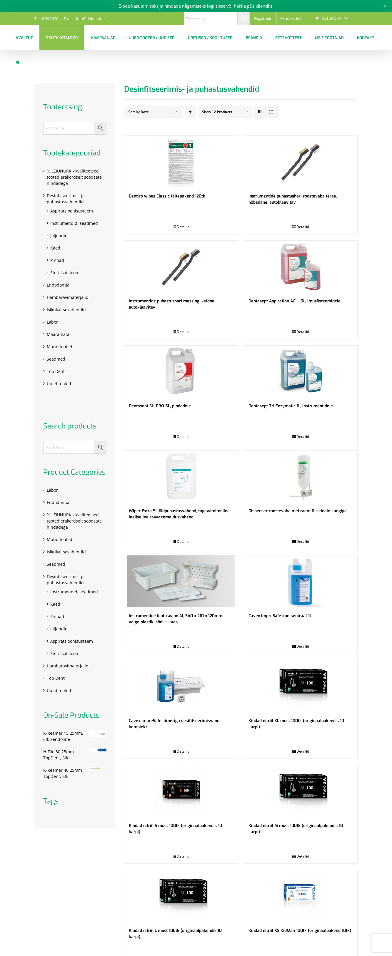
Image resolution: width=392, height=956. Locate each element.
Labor (52, 322)
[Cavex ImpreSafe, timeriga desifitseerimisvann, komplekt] (181, 686)
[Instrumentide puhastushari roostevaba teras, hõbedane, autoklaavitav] (300, 161)
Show (217, 111)
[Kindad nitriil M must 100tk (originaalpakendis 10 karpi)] (300, 791)
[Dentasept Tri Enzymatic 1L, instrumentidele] (300, 371)
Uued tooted (59, 383)
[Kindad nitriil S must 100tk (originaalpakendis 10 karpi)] (181, 791)
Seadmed (56, 359)
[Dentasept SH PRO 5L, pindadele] (181, 371)
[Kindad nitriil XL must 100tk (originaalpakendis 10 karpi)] (300, 686)
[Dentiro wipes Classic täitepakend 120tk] (181, 161)
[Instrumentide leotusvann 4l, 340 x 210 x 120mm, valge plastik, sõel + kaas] (181, 581)
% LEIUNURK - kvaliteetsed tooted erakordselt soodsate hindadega (74, 177)
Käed (55, 248)
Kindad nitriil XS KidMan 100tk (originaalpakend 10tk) (299, 930)
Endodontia (58, 285)
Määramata (58, 334)
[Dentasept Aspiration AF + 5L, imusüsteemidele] (300, 266)
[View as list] (271, 112)
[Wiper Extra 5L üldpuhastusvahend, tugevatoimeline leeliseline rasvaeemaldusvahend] (181, 476)
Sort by (138, 111)
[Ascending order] (190, 112)
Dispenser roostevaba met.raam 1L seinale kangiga (297, 511)
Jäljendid (59, 235)
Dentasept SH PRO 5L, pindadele (160, 406)
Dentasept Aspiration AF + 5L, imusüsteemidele (294, 301)
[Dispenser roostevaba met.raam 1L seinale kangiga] (300, 476)
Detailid (183, 226)
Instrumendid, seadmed (74, 223)
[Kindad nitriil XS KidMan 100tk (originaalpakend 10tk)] (300, 896)
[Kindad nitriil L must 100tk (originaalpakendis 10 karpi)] (181, 896)
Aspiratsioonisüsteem (71, 211)
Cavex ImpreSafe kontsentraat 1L (280, 616)
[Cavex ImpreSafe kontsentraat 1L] (300, 581)
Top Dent (56, 371)
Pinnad (57, 260)
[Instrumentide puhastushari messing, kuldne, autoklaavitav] (181, 266)
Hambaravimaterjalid (68, 297)
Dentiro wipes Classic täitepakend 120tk (167, 196)
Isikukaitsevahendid (66, 309)
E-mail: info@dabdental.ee (86, 18)
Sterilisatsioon (64, 272)
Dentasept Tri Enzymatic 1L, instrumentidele (290, 406)
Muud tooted (59, 346)
